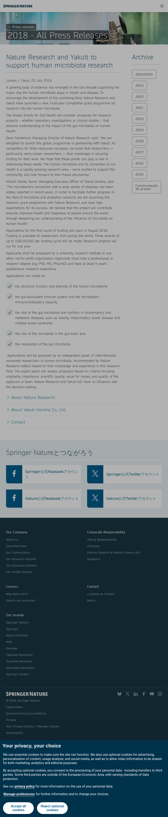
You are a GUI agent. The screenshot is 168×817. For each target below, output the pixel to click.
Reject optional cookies (52, 808)
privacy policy (25, 786)
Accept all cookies (18, 808)
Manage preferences (19, 794)
